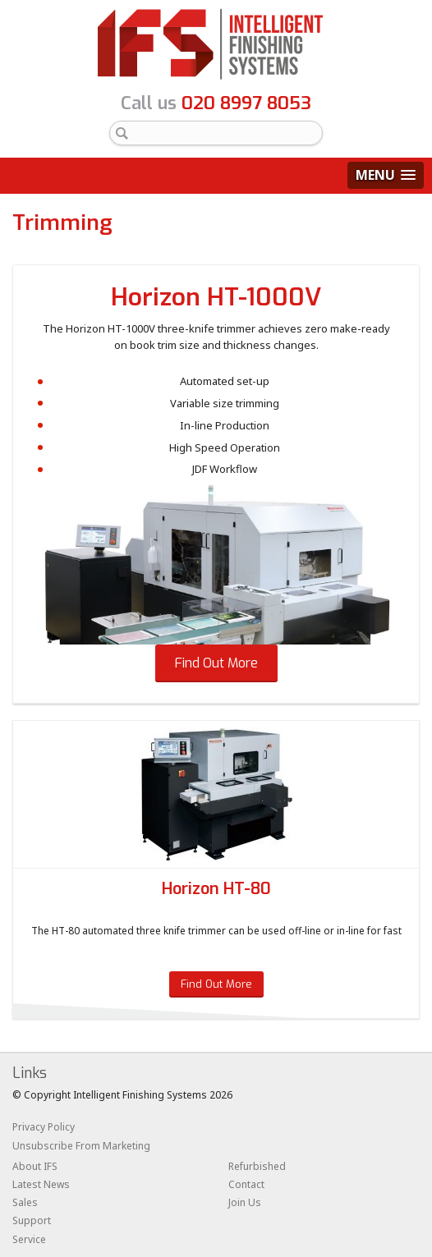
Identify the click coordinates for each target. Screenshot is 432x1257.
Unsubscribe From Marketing (81, 1146)
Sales (25, 1202)
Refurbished (257, 1166)
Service (29, 1239)
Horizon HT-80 (216, 889)
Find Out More (216, 663)
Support (31, 1220)
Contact (246, 1184)
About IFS (34, 1166)
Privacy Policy (43, 1127)
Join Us (244, 1202)
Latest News (41, 1184)
